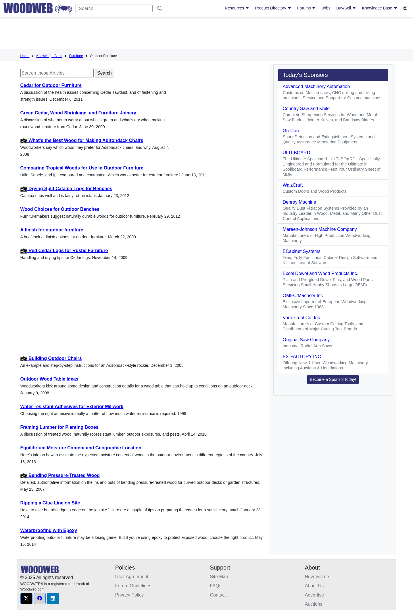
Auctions (313, 604)
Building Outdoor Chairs (51, 358)
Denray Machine (299, 202)
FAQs (216, 585)
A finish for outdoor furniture (51, 229)
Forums (306, 8)
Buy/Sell (346, 8)
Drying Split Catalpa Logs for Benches (66, 188)
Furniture (76, 56)
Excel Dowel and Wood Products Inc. (320, 273)
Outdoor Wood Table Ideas (49, 379)
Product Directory (273, 8)
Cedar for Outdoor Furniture (51, 85)
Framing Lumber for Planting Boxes (59, 427)
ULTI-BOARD (296, 152)
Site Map (219, 576)
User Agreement (132, 576)
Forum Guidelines (133, 585)
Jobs (326, 8)
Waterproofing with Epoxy (48, 530)
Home (25, 56)
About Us (314, 585)
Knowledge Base (379, 8)
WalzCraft (293, 185)
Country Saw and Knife (306, 108)
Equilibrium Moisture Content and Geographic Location (80, 447)
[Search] (115, 8)
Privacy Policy (129, 595)
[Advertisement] (206, 34)
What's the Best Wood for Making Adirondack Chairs (81, 140)
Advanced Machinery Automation (316, 86)
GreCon (291, 130)
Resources (237, 8)
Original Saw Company (306, 339)
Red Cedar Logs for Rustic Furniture (64, 250)
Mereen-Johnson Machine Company (320, 229)
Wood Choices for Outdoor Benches (59, 209)
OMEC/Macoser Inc (303, 295)
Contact (218, 595)
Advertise (314, 595)
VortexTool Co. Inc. (302, 317)
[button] (26, 598)
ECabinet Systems (302, 251)
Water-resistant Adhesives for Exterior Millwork (72, 406)
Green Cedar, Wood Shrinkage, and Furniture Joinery (78, 112)
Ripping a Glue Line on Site (50, 502)
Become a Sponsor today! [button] (333, 379)
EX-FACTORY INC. (302, 356)
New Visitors (318, 576)
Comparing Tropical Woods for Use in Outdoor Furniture (81, 167)
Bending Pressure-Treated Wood (60, 475)
